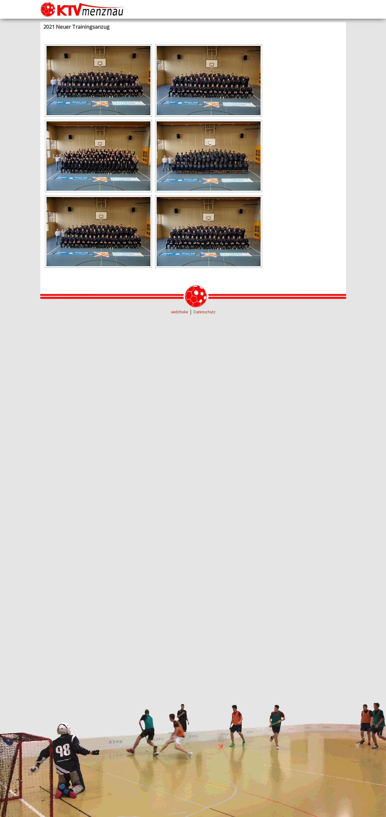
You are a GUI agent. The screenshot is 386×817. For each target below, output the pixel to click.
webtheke (179, 312)
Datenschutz (204, 312)
